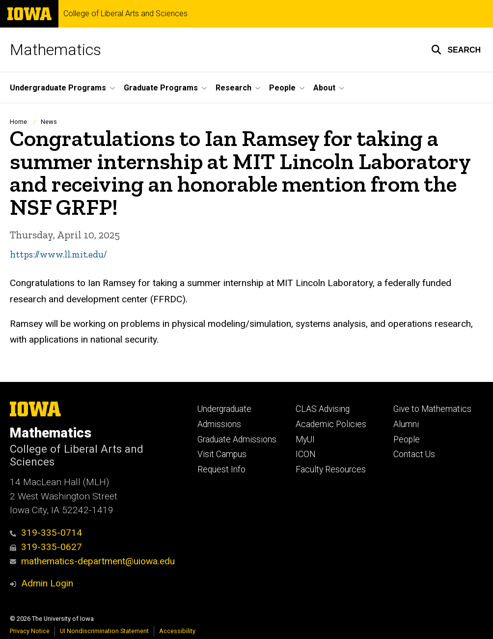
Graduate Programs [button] (161, 87)
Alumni (406, 424)
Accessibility (177, 631)
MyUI (305, 439)
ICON (306, 454)
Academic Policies (331, 424)
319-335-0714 (46, 532)
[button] (456, 50)
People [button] (282, 87)
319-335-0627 (46, 546)
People (406, 439)
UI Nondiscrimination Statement (104, 631)
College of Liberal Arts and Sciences (125, 13)
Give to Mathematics (432, 409)
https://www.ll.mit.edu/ (58, 255)
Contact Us (414, 454)
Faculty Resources (331, 469)
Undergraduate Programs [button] (58, 87)
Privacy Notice (30, 631)
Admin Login (47, 583)
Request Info (221, 469)
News (49, 121)
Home (18, 121)
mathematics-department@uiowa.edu (92, 561)
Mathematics (55, 50)
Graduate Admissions (236, 439)
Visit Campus (221, 454)
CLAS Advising (323, 409)
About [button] (324, 87)
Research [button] (233, 87)
